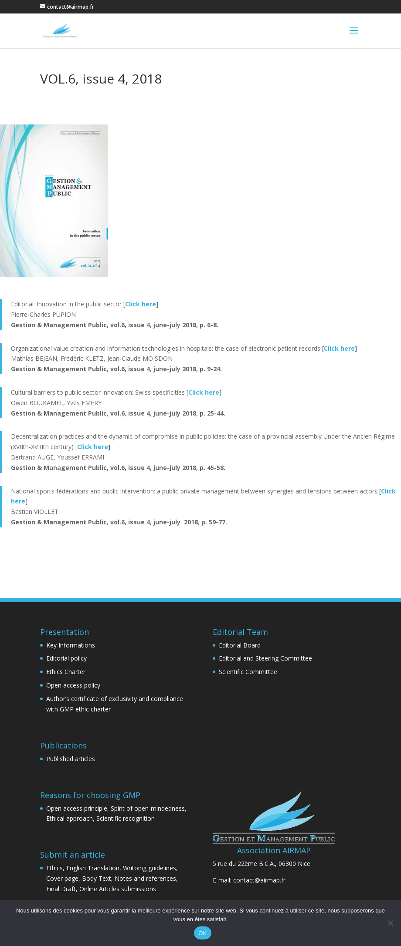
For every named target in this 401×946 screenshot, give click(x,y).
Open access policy (73, 685)
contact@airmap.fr (259, 880)
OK (202, 933)
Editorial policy (66, 658)
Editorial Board (240, 645)
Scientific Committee (248, 672)
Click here (339, 348)
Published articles (70, 759)
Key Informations (70, 645)
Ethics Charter (65, 672)
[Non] (390, 923)
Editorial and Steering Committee (265, 658)
